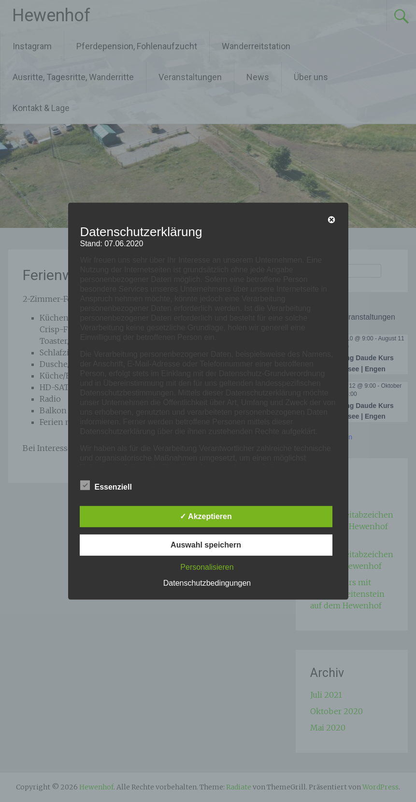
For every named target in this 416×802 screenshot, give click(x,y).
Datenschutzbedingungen (207, 583)
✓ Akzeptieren (206, 516)
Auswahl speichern (206, 545)
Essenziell (106, 485)
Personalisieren (206, 567)
